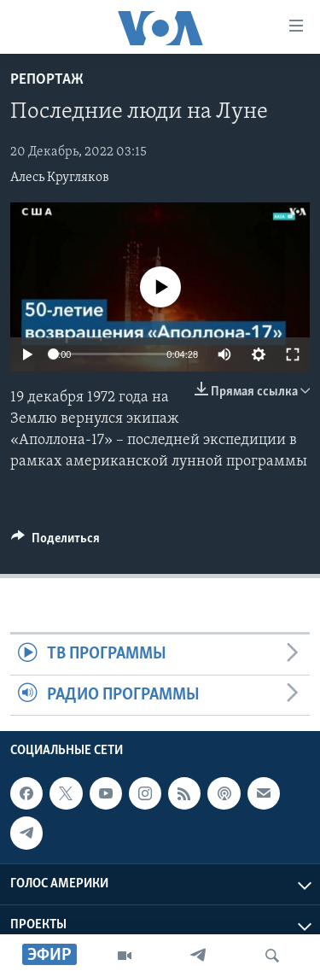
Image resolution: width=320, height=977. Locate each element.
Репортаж (47, 80)
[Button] (55, 542)
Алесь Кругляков (59, 177)
